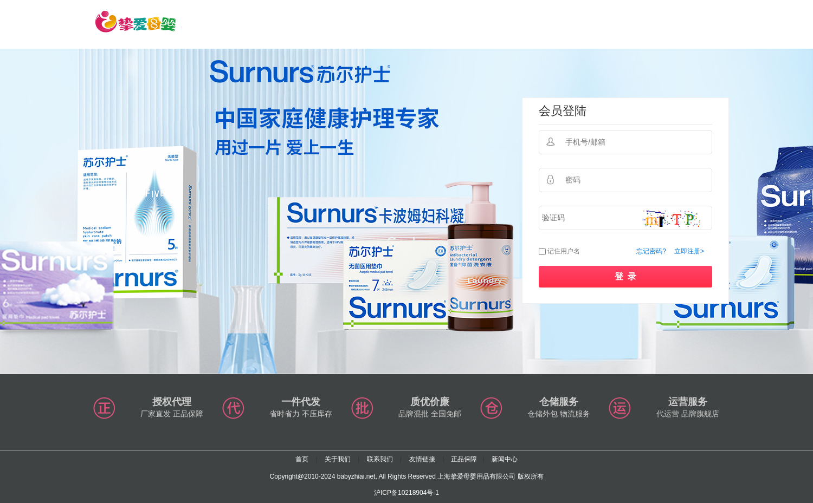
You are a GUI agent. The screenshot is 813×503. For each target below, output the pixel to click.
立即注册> (689, 251)
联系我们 (380, 459)
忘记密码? (651, 251)
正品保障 (464, 459)
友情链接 (422, 459)
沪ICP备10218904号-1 (406, 493)
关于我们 (338, 459)
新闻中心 (505, 459)
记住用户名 (563, 251)
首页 (301, 459)
